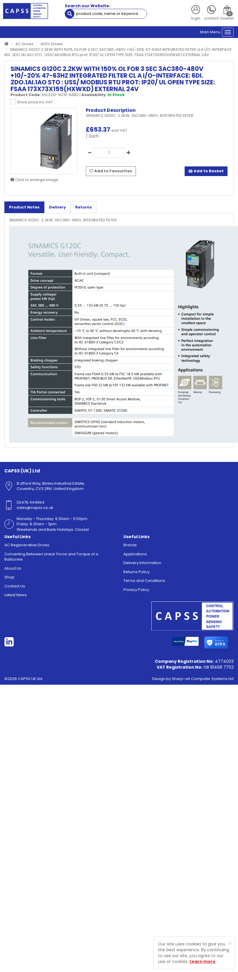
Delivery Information (142, 564)
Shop (9, 579)
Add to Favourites (111, 172)
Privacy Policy (136, 591)
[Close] (230, 943)
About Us (12, 570)
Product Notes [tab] (24, 208)
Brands (130, 546)
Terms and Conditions (144, 582)
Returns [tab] (83, 208)
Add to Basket (206, 172)
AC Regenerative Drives (26, 546)
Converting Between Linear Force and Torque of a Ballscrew (51, 558)
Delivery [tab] (57, 208)
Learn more (203, 961)
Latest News (15, 596)
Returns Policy (136, 573)
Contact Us (14, 587)
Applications (135, 555)
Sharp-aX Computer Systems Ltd (203, 680)
